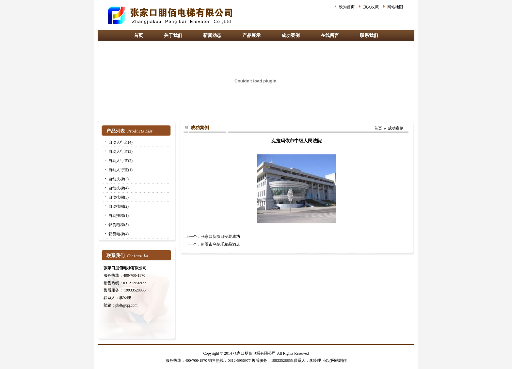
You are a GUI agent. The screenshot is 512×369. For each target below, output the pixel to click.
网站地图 (395, 7)
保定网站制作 (335, 360)
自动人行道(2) (120, 160)
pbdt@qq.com (126, 305)
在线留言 (330, 35)
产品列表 (115, 131)
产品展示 (251, 35)
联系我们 (369, 35)
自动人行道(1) (120, 169)
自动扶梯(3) (118, 197)
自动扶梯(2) (118, 206)
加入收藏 (371, 7)
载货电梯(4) (118, 234)
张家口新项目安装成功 (220, 236)
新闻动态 (212, 35)
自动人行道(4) (120, 142)
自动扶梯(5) (118, 179)
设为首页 (347, 7)
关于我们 (173, 35)
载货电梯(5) (118, 224)
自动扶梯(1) (118, 215)
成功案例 (290, 35)
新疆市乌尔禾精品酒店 (220, 244)
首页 (138, 35)
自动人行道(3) (120, 151)
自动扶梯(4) (118, 188)
